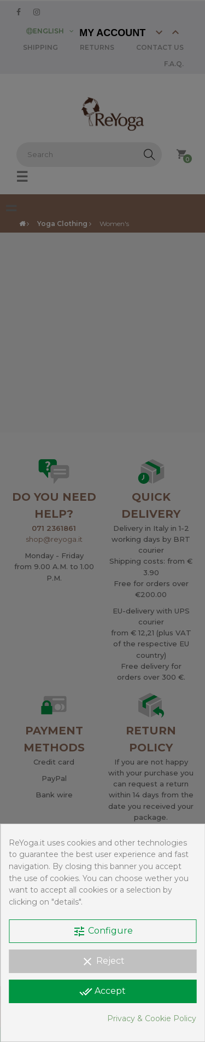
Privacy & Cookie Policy (151, 1018)
